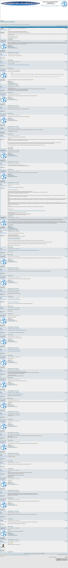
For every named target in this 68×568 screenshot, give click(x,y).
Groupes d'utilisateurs (54, 5)
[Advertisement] (19, 18)
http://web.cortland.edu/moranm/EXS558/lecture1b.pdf (14, 299)
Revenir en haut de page (3, 39)
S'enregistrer (59, 5)
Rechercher (44, 5)
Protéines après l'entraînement (8, 21)
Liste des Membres (48, 5)
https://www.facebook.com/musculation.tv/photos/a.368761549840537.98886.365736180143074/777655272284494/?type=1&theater (23, 250)
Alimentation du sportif (27, 24)
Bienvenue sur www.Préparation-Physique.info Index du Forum (16, 24)
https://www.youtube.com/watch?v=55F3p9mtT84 (13, 309)
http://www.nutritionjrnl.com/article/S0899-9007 (13, 187)
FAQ (41, 5)
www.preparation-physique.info (11, 47)
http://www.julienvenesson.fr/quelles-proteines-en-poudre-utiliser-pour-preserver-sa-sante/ (18, 64)
